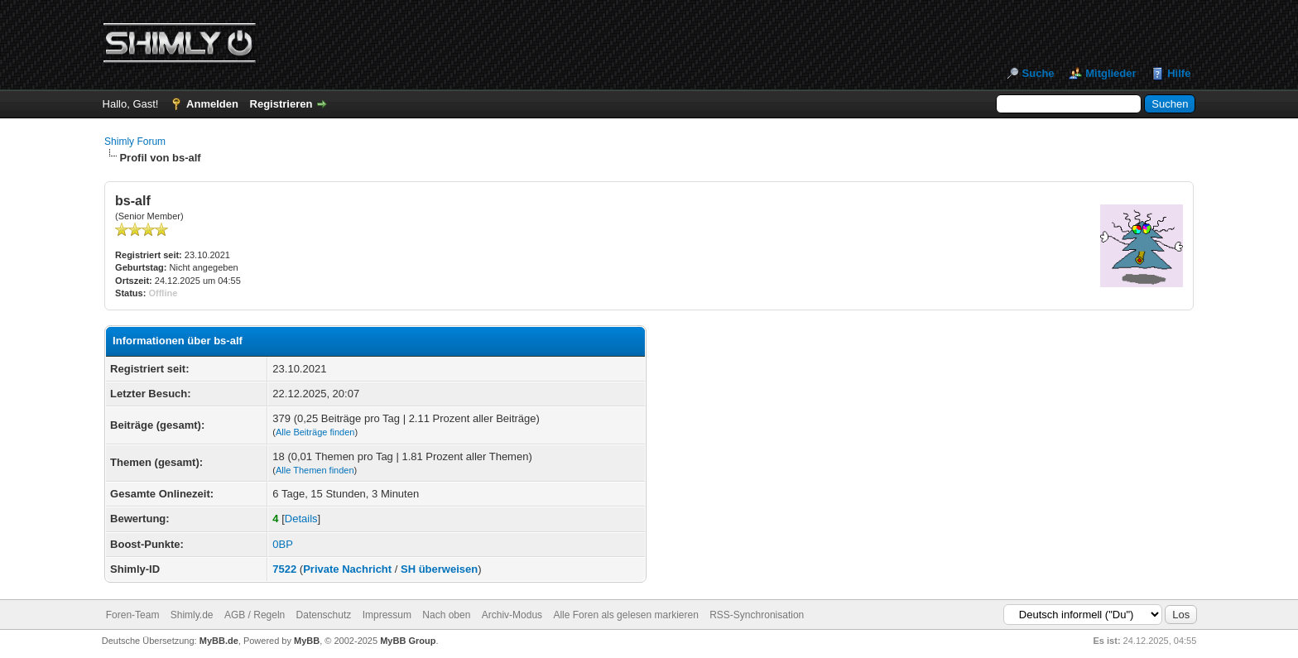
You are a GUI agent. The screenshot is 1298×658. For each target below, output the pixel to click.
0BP (282, 544)
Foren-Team (133, 615)
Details (301, 518)
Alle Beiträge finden (315, 432)
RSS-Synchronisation (756, 615)
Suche (1038, 73)
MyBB (307, 641)
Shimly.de (192, 615)
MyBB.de (219, 641)
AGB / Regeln (254, 615)
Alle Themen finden (315, 470)
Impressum (387, 615)
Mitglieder (1110, 73)
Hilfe (1178, 73)
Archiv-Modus (512, 615)
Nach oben (446, 615)
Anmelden (212, 104)
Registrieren (281, 104)
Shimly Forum (135, 141)
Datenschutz (324, 615)
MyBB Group (407, 641)
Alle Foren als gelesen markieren (625, 615)
